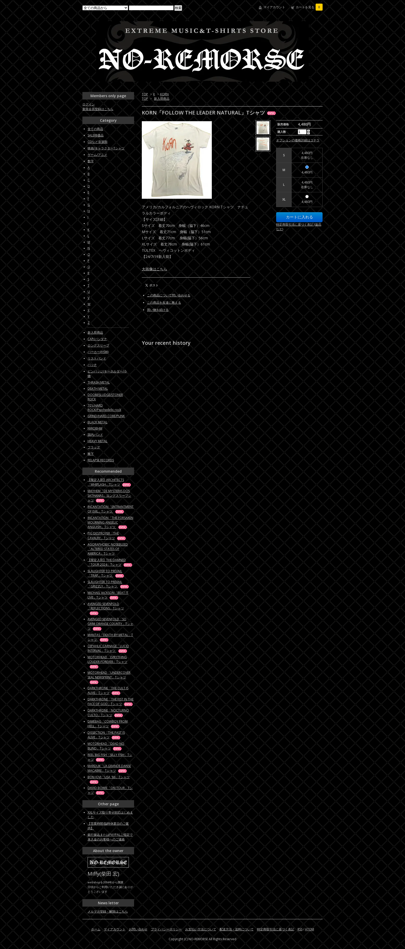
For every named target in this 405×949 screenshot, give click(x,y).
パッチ (92, 365)
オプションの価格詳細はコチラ (298, 140)
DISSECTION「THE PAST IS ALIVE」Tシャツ (106, 734)
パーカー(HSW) (98, 352)
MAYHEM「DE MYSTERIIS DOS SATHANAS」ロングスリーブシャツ (109, 495)
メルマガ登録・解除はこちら (108, 911)
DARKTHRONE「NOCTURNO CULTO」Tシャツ (108, 712)
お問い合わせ (138, 929)
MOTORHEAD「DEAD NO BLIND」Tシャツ (106, 746)
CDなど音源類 (97, 142)
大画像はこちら (154, 268)
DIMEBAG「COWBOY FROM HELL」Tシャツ (108, 723)
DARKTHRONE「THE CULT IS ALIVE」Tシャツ (108, 690)
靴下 (91, 453)
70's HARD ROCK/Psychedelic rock (104, 407)
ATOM (309, 929)
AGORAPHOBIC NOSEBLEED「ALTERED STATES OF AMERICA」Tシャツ (108, 549)
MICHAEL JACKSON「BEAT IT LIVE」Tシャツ (108, 595)
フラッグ (94, 447)
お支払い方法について (200, 929)
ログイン (88, 104)
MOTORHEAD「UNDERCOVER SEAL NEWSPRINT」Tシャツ (109, 677)
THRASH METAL (99, 382)
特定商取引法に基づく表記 (275, 929)
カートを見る (309, 7)
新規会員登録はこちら (97, 109)
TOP (145, 94)
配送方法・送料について (237, 929)
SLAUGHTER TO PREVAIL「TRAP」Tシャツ (106, 573)
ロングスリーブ (98, 345)
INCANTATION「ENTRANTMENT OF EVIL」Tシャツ (111, 509)
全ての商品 (95, 129)
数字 (91, 161)
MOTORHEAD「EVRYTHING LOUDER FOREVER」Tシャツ (107, 662)
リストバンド (97, 358)
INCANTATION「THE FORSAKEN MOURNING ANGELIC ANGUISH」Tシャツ (110, 522)
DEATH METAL (98, 388)
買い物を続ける (158, 310)
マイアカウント (274, 7)
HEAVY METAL (97, 441)
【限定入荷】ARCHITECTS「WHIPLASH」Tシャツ (110, 482)
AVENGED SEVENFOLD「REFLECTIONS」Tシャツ (106, 608)
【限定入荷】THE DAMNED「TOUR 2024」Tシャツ (110, 562)
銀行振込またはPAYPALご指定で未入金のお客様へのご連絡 (110, 836)
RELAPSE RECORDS (101, 460)
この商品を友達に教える (164, 302)
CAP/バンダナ (97, 339)
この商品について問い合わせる (168, 295)
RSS (300, 929)
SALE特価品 (96, 135)
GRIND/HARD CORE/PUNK (106, 416)
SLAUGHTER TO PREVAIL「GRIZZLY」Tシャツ (109, 584)
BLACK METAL (97, 422)
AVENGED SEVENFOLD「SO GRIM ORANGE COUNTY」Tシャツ (110, 624)
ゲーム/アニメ (97, 154)
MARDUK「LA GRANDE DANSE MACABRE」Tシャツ (109, 768)
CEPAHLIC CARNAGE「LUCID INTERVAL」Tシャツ (108, 648)
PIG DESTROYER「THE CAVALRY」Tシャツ (107, 535)
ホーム (95, 929)
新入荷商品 (161, 98)
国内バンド (95, 434)
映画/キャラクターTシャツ (106, 148)
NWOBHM (95, 428)
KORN (164, 94)
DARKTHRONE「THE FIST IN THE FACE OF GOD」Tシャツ (111, 701)
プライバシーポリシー (166, 929)
